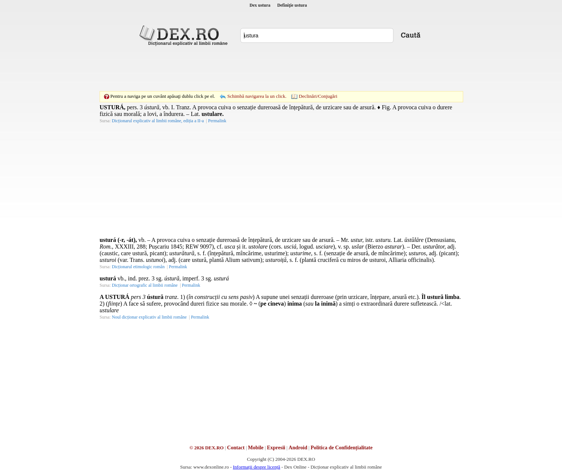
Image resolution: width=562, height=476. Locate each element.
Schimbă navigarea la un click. (257, 96)
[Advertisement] (281, 68)
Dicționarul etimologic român (138, 266)
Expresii (276, 447)
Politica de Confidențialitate (341, 447)
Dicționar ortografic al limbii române (145, 285)
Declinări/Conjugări (318, 96)
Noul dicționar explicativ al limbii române (149, 317)
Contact (235, 447)
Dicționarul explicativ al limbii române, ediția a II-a (158, 120)
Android (298, 447)
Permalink (217, 120)
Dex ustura (260, 5)
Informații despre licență (256, 467)
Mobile (256, 447)
